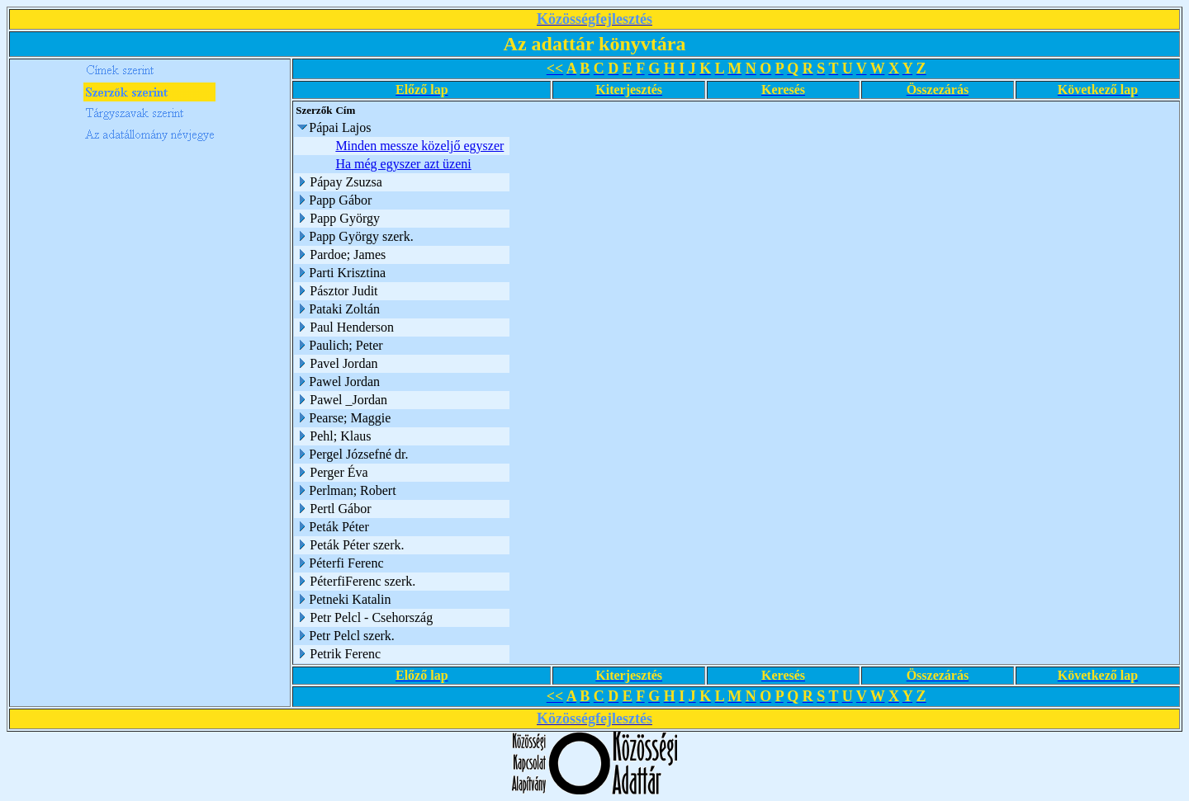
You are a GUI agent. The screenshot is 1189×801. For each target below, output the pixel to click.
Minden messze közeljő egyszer (419, 146)
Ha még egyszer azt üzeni (403, 164)
